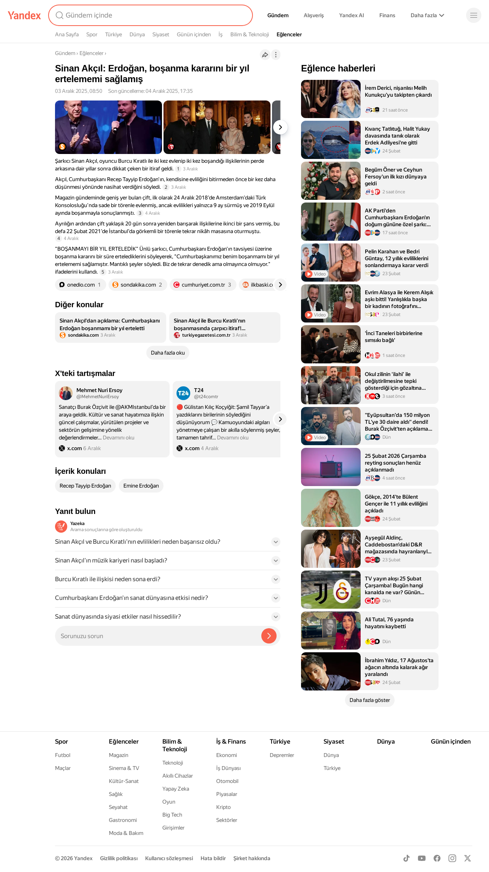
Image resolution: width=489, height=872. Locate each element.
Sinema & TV (124, 768)
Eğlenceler (289, 34)
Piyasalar (226, 794)
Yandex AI (351, 15)
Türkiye (113, 34)
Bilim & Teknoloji (249, 34)
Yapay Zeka (175, 789)
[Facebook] (437, 858)
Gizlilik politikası (119, 858)
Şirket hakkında (251, 858)
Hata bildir (213, 858)
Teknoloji (172, 763)
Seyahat (118, 807)
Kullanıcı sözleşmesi (169, 858)
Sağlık (116, 794)
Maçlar (63, 768)
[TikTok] (406, 858)
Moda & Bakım (126, 833)
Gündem (277, 15)
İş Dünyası (228, 768)
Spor (91, 34)
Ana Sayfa (67, 34)
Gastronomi (123, 820)
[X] (467, 858)
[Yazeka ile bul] (269, 635)
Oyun (168, 802)
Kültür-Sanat (124, 781)
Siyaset (160, 34)
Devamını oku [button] (118, 437)
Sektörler (226, 820)
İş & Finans (231, 741)
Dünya (137, 34)
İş (221, 34)
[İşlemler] (275, 54)
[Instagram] (452, 858)
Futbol (62, 755)
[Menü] (473, 15)
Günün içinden (194, 34)
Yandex (83, 858)
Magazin (118, 755)
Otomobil (227, 781)
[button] (167, 544)
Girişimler (173, 828)
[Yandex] (24, 15)
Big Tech (172, 815)
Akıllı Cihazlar (177, 776)
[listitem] (110, 327)
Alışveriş (314, 15)
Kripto (223, 807)
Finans (387, 15)
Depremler (282, 755)
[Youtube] (421, 858)
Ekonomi (226, 755)
